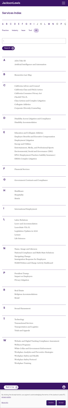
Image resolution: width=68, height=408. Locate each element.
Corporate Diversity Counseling (27, 108)
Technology (19, 319)
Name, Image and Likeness (25, 248)
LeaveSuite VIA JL (22, 227)
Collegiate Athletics (22, 104)
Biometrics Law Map (23, 74)
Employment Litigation (24, 140)
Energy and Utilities (22, 143)
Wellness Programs (22, 344)
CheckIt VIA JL (20, 96)
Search (7, 48)
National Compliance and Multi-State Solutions (34, 252)
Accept (61, 403)
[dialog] (34, 399)
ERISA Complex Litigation (25, 158)
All (36, 30)
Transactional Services (23, 323)
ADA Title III (20, 60)
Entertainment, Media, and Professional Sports (34, 147)
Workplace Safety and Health (26, 355)
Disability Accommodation (25, 122)
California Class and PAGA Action (28, 89)
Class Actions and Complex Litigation (30, 100)
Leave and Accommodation (25, 223)
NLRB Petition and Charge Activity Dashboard (33, 262)
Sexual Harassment (22, 308)
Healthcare (19, 191)
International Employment (25, 208)
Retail (16, 297)
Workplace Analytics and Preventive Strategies (33, 352)
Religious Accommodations (25, 294)
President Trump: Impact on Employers (23, 275)
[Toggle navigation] (63, 3)
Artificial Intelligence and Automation (30, 64)
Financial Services (22, 169)
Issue (23, 30)
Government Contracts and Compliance (31, 180)
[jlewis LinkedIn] (63, 387)
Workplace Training (22, 363)
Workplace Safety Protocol (25, 359)
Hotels (17, 198)
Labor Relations (21, 219)
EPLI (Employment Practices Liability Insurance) (34, 154)
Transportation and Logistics (26, 326)
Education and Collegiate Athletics (28, 132)
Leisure (17, 234)
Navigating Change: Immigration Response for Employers (30, 257)
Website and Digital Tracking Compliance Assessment (36, 340)
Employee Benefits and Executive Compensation (34, 136)
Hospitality (18, 194)
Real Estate (19, 290)
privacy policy (6, 397)
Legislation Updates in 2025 (26, 230)
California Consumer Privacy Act (28, 93)
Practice (5, 30)
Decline (51, 403)
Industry (15, 30)
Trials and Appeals (22, 330)
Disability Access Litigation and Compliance (32, 118)
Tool (30, 30)
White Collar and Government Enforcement (32, 348)
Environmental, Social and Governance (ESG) (33, 151)
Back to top (10, 387)
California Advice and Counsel (27, 85)
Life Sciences (19, 238)
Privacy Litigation (21, 279)
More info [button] (5, 403)
